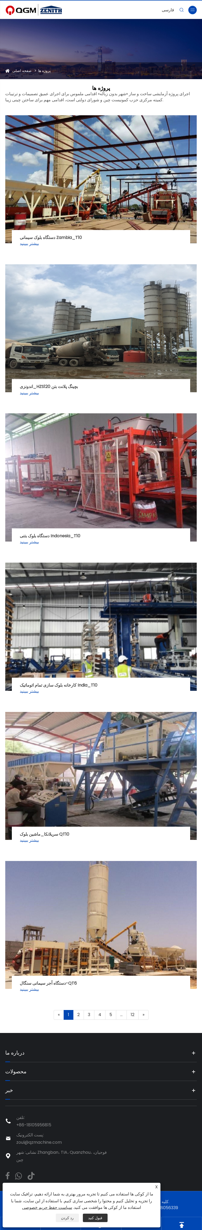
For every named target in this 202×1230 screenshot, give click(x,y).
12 (132, 1015)
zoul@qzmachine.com (39, 1142)
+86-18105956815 (33, 1125)
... (121, 1015)
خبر (9, 1090)
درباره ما (14, 1052)
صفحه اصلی (22, 70)
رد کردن (67, 1218)
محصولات (16, 1071)
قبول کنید (95, 1218)
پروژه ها (44, 70)
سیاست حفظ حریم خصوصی (47, 1207)
